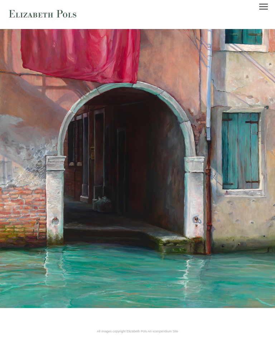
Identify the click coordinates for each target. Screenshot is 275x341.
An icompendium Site (163, 331)
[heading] (42, 16)
